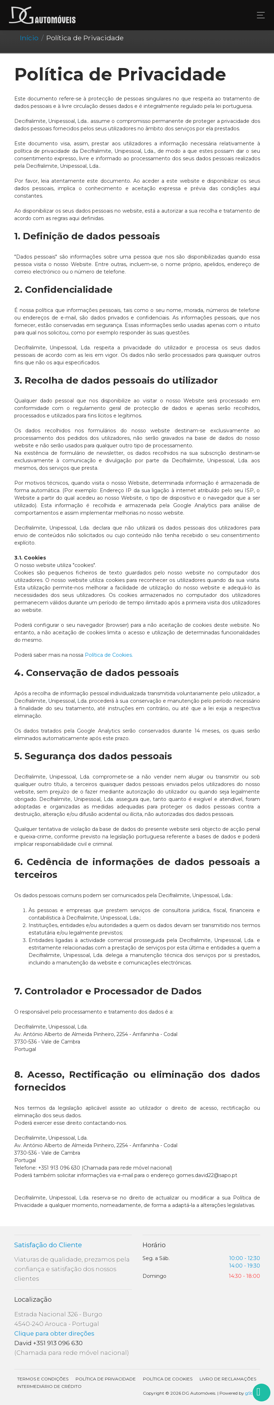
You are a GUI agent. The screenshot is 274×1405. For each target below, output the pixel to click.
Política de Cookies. (109, 655)
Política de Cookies (167, 1378)
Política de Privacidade (106, 1378)
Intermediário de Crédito (49, 1386)
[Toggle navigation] (258, 15)
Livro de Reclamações (228, 1378)
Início (29, 37)
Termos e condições (42, 1378)
